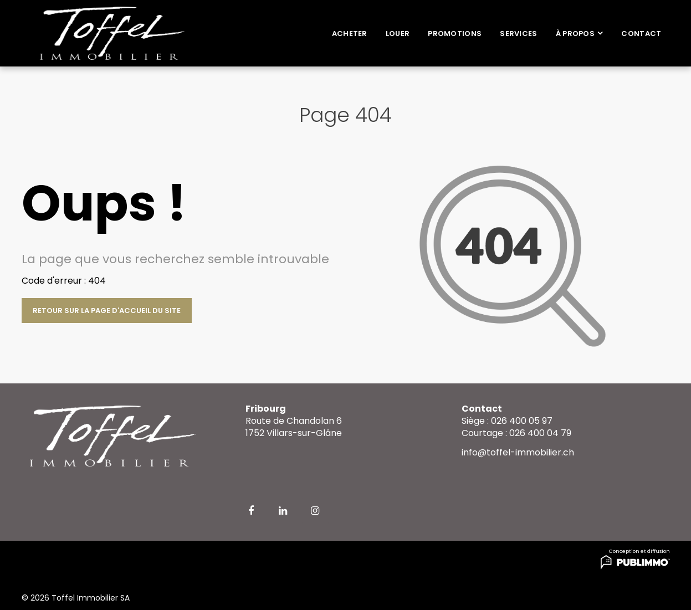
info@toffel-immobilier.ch (518, 452)
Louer (398, 33)
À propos (575, 33)
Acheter (349, 33)
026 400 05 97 (521, 420)
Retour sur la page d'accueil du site (107, 310)
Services (518, 33)
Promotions (455, 33)
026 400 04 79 (540, 433)
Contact (641, 33)
